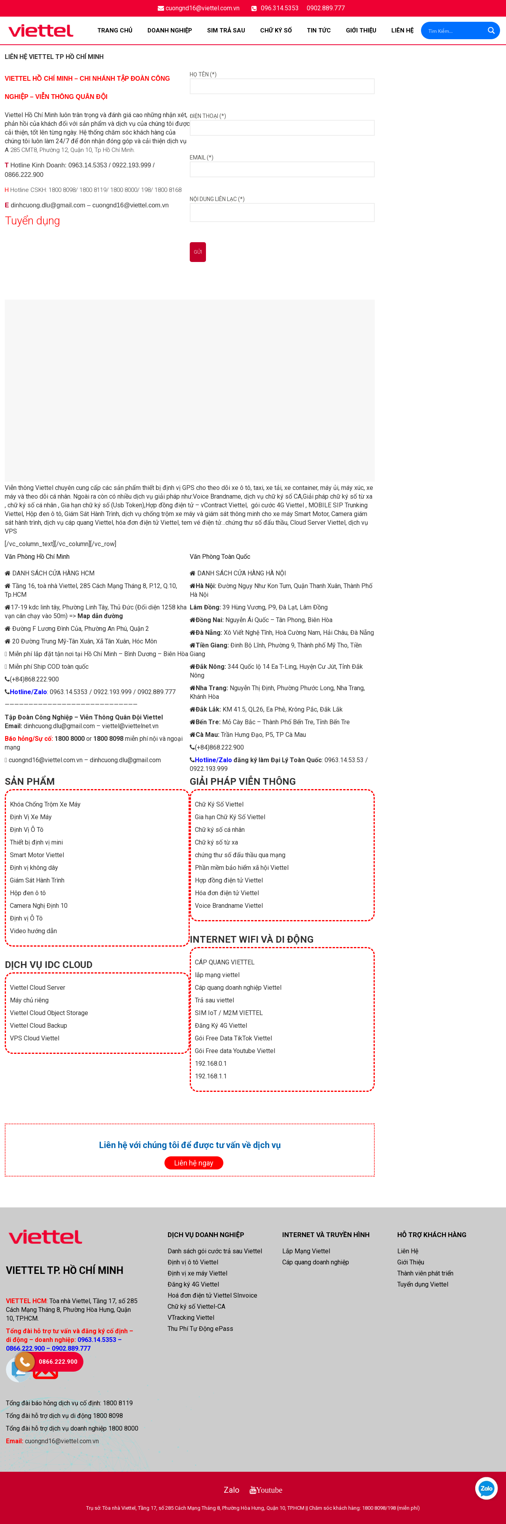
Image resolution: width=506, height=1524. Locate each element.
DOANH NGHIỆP (169, 30)
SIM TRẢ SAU (226, 30)
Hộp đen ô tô (44, 514)
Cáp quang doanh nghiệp (315, 1262)
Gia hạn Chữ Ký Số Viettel (230, 817)
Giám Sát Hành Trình (91, 514)
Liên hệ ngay (193, 1163)
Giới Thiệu (361, 30)
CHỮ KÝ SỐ (276, 30)
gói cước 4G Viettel (277, 505)
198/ (147, 190)
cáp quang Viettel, (89, 522)
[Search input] (455, 30)
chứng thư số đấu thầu (256, 522)
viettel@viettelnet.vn (130, 726)
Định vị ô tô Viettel (193, 1262)
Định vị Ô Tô (26, 918)
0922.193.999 (131, 165)
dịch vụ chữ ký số (268, 496)
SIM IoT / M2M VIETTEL (229, 1013)
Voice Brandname (217, 496)
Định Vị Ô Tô (26, 829)
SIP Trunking (349, 505)
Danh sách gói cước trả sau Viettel (215, 1251)
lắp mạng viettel (217, 975)
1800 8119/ (94, 190)
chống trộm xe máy (169, 514)
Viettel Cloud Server (37, 987)
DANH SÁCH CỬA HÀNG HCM (53, 573)
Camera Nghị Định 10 (39, 905)
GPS (188, 488)
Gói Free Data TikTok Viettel (233, 1038)
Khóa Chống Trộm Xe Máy (45, 804)
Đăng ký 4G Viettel (193, 1284)
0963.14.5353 (87, 165)
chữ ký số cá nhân (32, 505)
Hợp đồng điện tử (169, 505)
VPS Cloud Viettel (34, 1038)
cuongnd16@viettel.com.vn (203, 8)
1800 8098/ (63, 190)
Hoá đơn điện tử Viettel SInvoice (212, 1295)
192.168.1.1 (211, 1076)
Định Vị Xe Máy (31, 817)
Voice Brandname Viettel (229, 905)
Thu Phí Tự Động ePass (200, 1328)
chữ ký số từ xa (351, 496)
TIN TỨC (319, 30)
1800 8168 (168, 190)
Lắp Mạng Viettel (306, 1251)
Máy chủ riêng (29, 1000)
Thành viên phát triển (425, 1273)
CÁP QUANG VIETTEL (225, 962)
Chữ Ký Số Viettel (219, 804)
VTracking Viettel (191, 1317)
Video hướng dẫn (33, 931)
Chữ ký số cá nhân (220, 829)
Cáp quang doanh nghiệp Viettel (238, 987)
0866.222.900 (24, 174)
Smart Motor (312, 514)
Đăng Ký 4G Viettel (221, 1025)
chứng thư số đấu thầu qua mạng (240, 855)
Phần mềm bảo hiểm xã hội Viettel (242, 867)
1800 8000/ (125, 190)
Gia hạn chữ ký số (85, 505)
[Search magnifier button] (491, 30)
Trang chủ (114, 30)
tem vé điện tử (201, 522)
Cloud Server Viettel (318, 522)
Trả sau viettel (214, 1000)
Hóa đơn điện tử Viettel (227, 893)
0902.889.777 (326, 8)
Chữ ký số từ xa (216, 842)
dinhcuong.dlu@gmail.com (48, 205)
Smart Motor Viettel (37, 855)
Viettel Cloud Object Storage (49, 1013)
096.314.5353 (280, 8)
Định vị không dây (34, 867)
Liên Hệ (402, 30)
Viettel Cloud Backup (38, 1025)
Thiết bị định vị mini (36, 842)
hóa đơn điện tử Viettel (147, 522)
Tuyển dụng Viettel (422, 1284)
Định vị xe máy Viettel (197, 1273)
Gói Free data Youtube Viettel (235, 1051)
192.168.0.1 (211, 1063)
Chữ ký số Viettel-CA (196, 1306)
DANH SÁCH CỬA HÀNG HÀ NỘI (241, 573)
